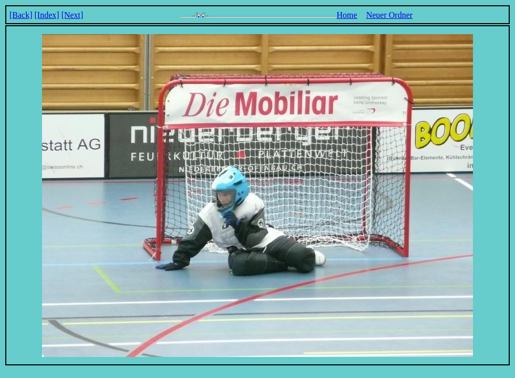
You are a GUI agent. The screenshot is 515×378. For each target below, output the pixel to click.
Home (347, 14)
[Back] (21, 14)
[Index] (47, 14)
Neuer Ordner (389, 14)
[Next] (72, 14)
